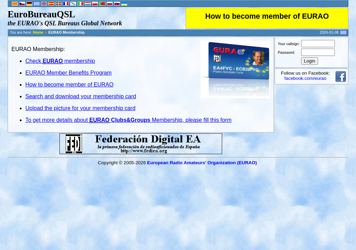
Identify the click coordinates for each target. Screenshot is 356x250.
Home (38, 32)
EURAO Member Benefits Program (68, 73)
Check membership (60, 61)
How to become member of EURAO (267, 16)
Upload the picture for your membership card (80, 108)
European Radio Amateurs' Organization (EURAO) (202, 162)
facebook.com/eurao (305, 78)
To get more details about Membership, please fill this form (128, 120)
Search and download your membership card (80, 96)
